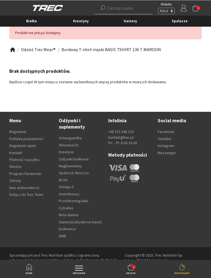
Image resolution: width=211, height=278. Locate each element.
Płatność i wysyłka (24, 159)
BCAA (63, 179)
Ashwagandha (70, 137)
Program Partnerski (25, 173)
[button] (123, 8)
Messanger (167, 152)
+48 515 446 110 (121, 131)
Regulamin (17, 131)
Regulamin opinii (22, 145)
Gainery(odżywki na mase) (80, 221)
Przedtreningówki (73, 200)
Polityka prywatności (26, 138)
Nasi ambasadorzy (24, 187)
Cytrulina (66, 207)
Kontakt (15, 152)
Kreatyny (81, 21)
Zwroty (15, 180)
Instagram (166, 145)
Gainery (130, 21)
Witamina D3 (69, 145)
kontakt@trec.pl (121, 137)
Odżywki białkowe (74, 159)
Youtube (164, 138)
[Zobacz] (12, 49)
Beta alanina (69, 214)
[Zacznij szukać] (123, 8)
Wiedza (15, 166)
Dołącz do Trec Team (26, 194)
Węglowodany (70, 165)
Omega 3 (66, 186)
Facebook (166, 131)
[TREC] (48, 7)
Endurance (67, 228)
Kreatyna (66, 151)
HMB (62, 235)
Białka (31, 21)
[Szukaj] (103, 8)
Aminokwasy (69, 193)
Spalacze (180, 21)
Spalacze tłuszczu (74, 172)
